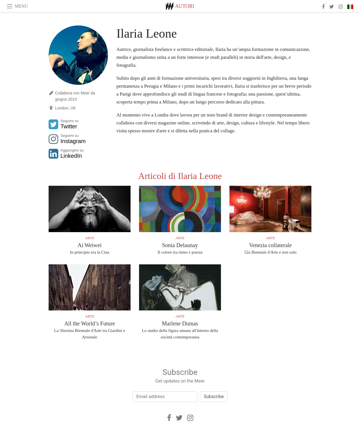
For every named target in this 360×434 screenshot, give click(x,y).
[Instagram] (190, 418)
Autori (184, 6)
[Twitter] (179, 418)
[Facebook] (169, 418)
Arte (89, 238)
